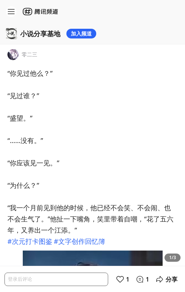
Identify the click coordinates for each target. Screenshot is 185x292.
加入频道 (81, 33)
